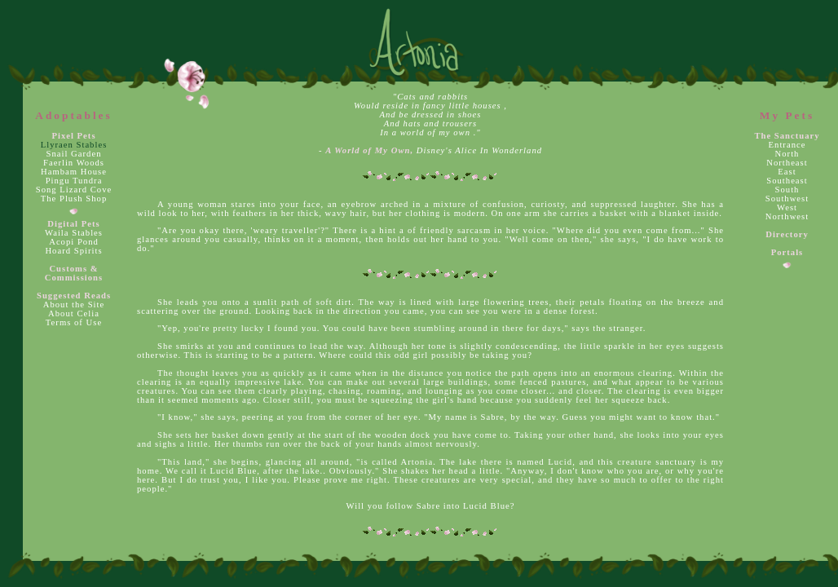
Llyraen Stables (74, 144)
